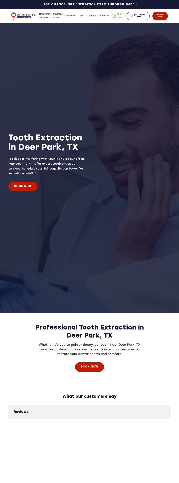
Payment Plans (58, 16)
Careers (91, 16)
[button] (8, 422)
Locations (70, 16)
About (81, 16)
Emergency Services (45, 16)
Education (104, 16)
